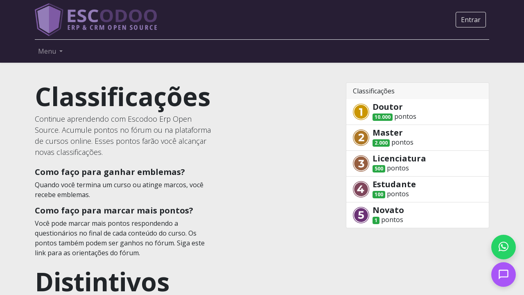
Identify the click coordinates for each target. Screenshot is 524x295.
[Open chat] (503, 274)
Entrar (471, 19)
